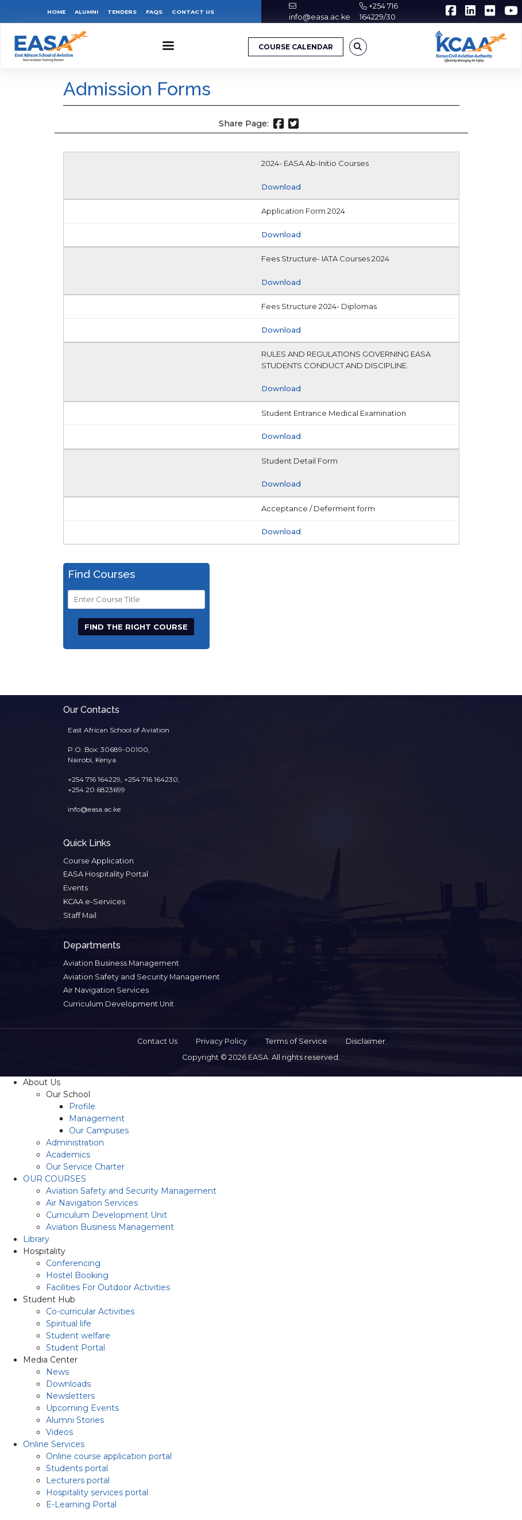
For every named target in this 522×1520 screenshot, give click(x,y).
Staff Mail (79, 915)
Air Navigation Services (106, 990)
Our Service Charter (85, 1167)
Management (97, 1118)
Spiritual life (68, 1323)
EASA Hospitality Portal (105, 874)
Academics (68, 1154)
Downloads (68, 1384)
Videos (59, 1432)
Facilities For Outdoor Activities (108, 1287)
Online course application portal (109, 1456)
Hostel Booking (77, 1275)
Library (36, 1239)
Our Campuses (99, 1130)
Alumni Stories (75, 1420)
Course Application (98, 861)
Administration (75, 1142)
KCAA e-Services (94, 901)
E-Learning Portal (81, 1504)
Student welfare (78, 1335)
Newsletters (70, 1396)
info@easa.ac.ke (319, 17)
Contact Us (193, 12)
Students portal (77, 1468)
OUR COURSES (54, 1179)
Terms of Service (296, 1041)
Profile (82, 1106)
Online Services (53, 1444)
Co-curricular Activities (90, 1311)
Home (56, 12)
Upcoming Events (82, 1408)
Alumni (86, 12)
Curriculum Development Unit (118, 1004)
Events (75, 888)
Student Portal (75, 1347)
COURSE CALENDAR (295, 47)
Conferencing (73, 1263)
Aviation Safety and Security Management (141, 977)
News (57, 1372)
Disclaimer (365, 1041)
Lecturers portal (78, 1480)
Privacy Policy (221, 1041)
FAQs (154, 12)
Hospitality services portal (97, 1492)
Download (281, 186)
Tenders (122, 12)
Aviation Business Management (121, 963)
